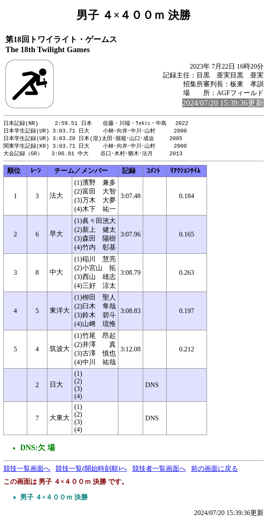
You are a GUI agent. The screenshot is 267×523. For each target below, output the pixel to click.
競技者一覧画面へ (159, 470)
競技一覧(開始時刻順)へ (91, 470)
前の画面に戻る (214, 470)
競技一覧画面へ (26, 470)
